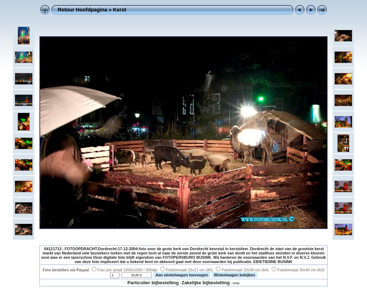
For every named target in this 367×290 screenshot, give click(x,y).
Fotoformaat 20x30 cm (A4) (242, 270)
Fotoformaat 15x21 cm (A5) (186, 270)
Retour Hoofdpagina (82, 10)
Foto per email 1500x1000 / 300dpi (124, 270)
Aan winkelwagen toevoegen (181, 275)
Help (236, 283)
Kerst (119, 10)
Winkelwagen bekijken (234, 275)
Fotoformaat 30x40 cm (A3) (298, 270)
